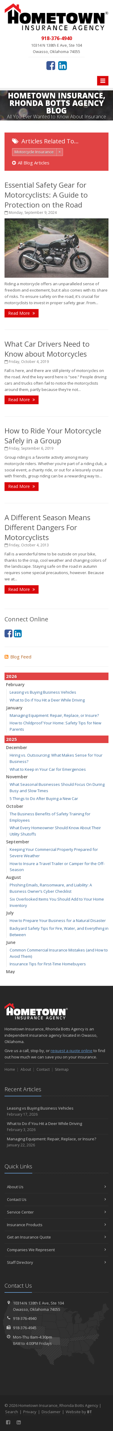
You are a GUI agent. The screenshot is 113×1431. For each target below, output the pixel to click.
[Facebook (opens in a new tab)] (50, 65)
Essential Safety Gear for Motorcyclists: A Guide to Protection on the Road (46, 195)
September (17, 842)
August (13, 877)
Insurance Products (56, 1224)
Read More (21, 313)
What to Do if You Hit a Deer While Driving (47, 700)
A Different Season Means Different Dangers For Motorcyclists (47, 527)
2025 (11, 739)
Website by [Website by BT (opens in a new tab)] (79, 1411)
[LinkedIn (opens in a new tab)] (62, 65)
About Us (56, 1186)
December (16, 747)
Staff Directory (56, 1262)
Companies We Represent (56, 1249)
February (15, 684)
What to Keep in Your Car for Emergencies (48, 769)
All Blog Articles (30, 163)
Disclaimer (51, 1411)
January (14, 708)
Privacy (29, 1411)
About (25, 1069)
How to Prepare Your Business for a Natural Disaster (58, 920)
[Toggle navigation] (102, 81)
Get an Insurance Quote (56, 1237)
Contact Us (56, 1199)
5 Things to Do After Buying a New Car (44, 798)
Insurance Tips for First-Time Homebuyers (48, 964)
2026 (11, 676)
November (17, 777)
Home (10, 1069)
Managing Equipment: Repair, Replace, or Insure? (54, 715)
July (10, 913)
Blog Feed (18, 657)
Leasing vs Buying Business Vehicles (43, 692)
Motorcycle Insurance (34, 152)
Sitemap (62, 1069)
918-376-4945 (24, 1327)
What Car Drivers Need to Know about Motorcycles (47, 349)
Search (11, 1411)
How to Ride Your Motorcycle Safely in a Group (53, 435)
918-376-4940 (24, 1318)
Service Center (56, 1212)
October (14, 806)
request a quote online (72, 1050)
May (10, 971)
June (10, 942)
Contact (43, 1069)
